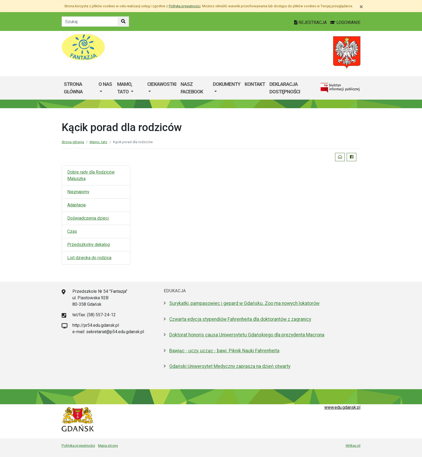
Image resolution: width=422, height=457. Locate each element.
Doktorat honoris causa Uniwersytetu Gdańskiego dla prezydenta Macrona (246, 335)
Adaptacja (76, 205)
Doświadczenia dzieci (88, 218)
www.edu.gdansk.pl (342, 407)
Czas (72, 231)
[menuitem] (105, 87)
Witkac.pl (353, 445)
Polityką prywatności (185, 6)
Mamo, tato (98, 142)
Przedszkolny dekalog (88, 244)
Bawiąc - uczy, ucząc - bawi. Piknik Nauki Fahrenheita (224, 350)
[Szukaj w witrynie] (123, 21)
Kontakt (255, 84)
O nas (105, 84)
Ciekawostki (161, 84)
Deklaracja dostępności (284, 87)
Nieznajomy (78, 191)
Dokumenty (226, 84)
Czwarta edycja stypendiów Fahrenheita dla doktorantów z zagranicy (240, 319)
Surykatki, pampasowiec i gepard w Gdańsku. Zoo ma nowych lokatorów (244, 303)
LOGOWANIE (345, 22)
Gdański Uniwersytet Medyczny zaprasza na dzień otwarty (229, 366)
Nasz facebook (192, 87)
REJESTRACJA (311, 22)
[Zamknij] (361, 6)
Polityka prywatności (78, 445)
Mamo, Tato (124, 87)
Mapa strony (108, 445)
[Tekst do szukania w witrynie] (90, 21)
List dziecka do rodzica (89, 257)
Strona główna (73, 87)
